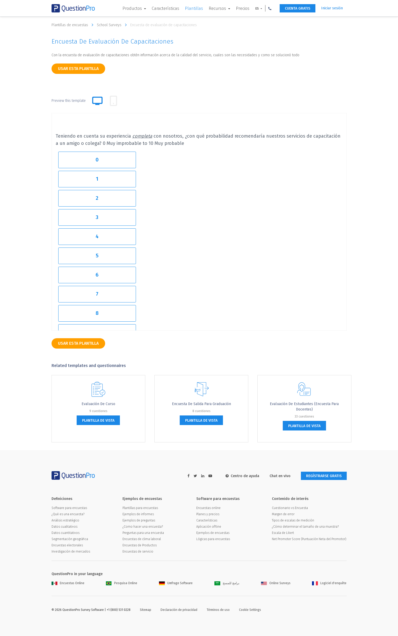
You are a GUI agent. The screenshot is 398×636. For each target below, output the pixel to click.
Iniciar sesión (332, 8)
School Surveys (113, 25)
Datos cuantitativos (65, 533)
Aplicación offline (208, 526)
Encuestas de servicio (137, 551)
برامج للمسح (226, 583)
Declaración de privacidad (179, 610)
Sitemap (145, 610)
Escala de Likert (283, 533)
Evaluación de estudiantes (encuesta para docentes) (304, 407)
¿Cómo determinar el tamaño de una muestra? (305, 526)
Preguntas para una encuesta (143, 533)
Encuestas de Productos (139, 545)
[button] (269, 8)
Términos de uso (218, 610)
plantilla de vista (98, 420)
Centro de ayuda (242, 476)
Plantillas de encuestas (74, 25)
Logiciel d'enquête (329, 583)
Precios (242, 8)
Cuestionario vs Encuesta (290, 508)
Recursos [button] (218, 8)
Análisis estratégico (65, 520)
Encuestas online (208, 508)
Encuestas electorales (67, 545)
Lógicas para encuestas (213, 539)
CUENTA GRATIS (297, 8)
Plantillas (194, 8)
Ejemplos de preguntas (138, 520)
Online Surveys (276, 583)
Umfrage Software (176, 583)
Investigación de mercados (71, 551)
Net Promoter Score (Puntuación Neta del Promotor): (309, 539)
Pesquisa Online (121, 583)
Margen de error (283, 514)
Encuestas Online (68, 583)
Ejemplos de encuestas (212, 533)
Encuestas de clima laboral (141, 539)
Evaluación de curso (98, 404)
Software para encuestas (69, 508)
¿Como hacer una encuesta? (142, 526)
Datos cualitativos (64, 526)
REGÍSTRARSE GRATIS (324, 476)
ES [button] (257, 8)
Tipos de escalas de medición (293, 520)
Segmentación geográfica (70, 539)
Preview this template (69, 100)
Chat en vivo (280, 476)
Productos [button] (132, 8)
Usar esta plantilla (78, 68)
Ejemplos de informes (138, 514)
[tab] (113, 101)
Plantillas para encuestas (140, 508)
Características (165, 8)
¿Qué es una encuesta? (68, 514)
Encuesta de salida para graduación (201, 404)
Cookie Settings (250, 610)
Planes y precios (207, 514)
